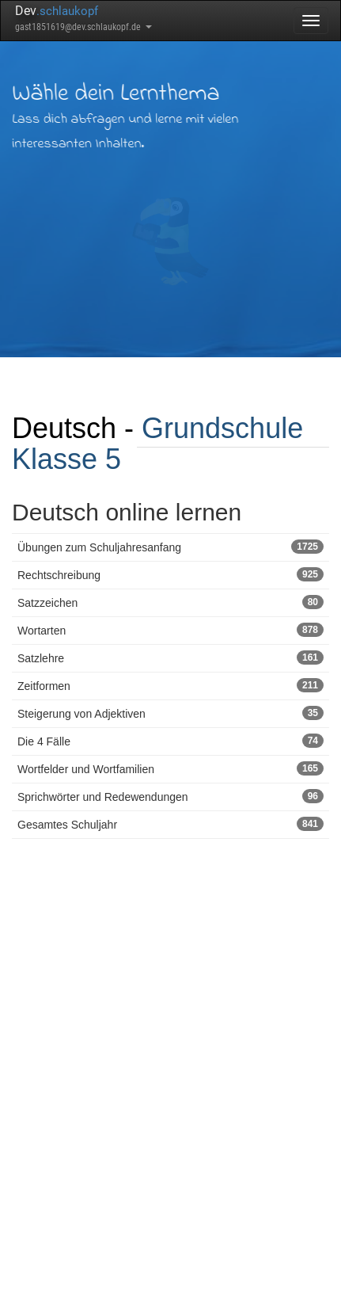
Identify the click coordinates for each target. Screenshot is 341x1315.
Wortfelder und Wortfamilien (170, 768)
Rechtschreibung (170, 574)
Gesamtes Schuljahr (170, 824)
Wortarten (170, 630)
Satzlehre (170, 657)
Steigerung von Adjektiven (170, 713)
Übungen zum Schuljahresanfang (170, 546)
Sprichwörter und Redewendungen (170, 796)
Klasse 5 (66, 459)
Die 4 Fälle (170, 741)
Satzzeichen (170, 602)
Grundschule (222, 428)
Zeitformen (170, 685)
